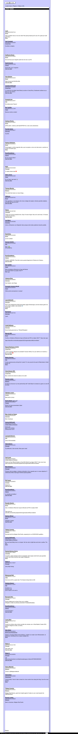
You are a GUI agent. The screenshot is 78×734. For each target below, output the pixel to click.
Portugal (7, 169)
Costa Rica (8, 43)
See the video (8, 68)
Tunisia (7, 403)
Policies (7, 730)
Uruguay (7, 482)
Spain (6, 109)
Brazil (6, 33)
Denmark (7, 131)
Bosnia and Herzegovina (11, 632)
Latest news (9, 6)
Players (15, 6)
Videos (19, 6)
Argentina (7, 222)
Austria (7, 395)
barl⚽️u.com (10, 3)
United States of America (11, 424)
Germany (7, 280)
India (6, 577)
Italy (6, 101)
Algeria (7, 155)
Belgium (7, 190)
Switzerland (8, 677)
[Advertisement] (16, 20)
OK (46, 733)
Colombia (7, 212)
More (6, 38)
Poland (7, 65)
